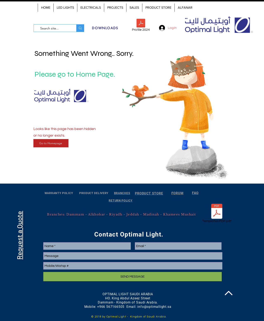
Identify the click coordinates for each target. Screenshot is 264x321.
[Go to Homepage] (50, 143)
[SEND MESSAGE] (132, 276)
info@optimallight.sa (154, 307)
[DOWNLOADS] (105, 28)
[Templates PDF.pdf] (217, 214)
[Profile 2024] (140, 26)
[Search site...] (54, 28)
